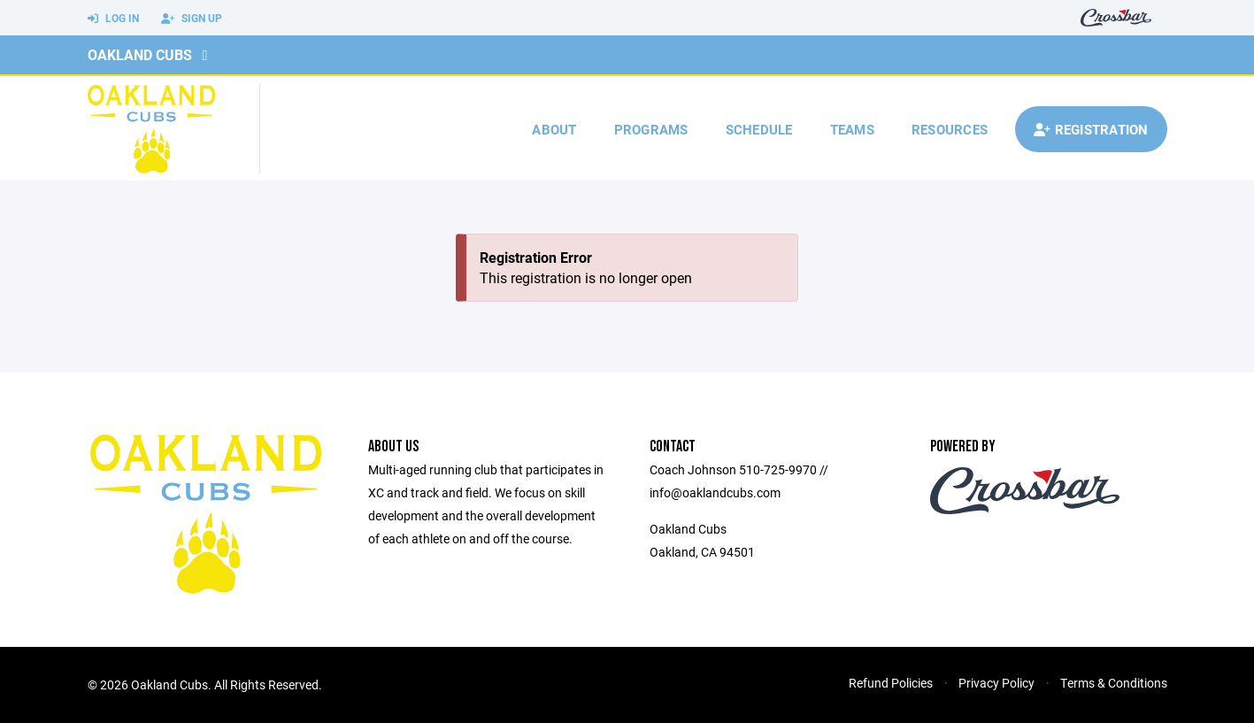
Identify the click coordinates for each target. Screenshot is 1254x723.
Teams (852, 129)
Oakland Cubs (140, 54)
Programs (651, 129)
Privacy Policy (996, 682)
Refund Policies (891, 682)
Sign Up (191, 19)
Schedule (759, 129)
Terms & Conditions (1113, 682)
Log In (113, 19)
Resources (950, 129)
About (554, 129)
